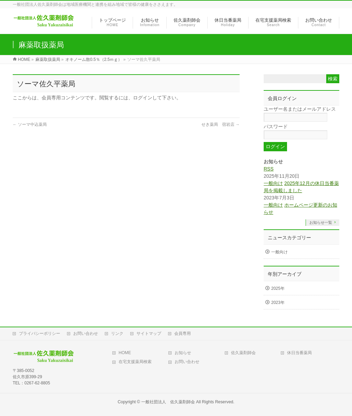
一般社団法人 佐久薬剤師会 (168, 401)
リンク (117, 333)
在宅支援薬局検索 (135, 361)
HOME (125, 352)
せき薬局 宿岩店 (220, 124)
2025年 (278, 288)
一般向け (273, 183)
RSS (269, 169)
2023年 (278, 302)
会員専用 (182, 333)
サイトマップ (148, 333)
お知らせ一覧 (320, 222)
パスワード (276, 126)
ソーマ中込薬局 (30, 124)
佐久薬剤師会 (243, 352)
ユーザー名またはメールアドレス (300, 109)
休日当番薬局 (299, 352)
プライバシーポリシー (39, 333)
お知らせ (183, 352)
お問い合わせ (85, 333)
